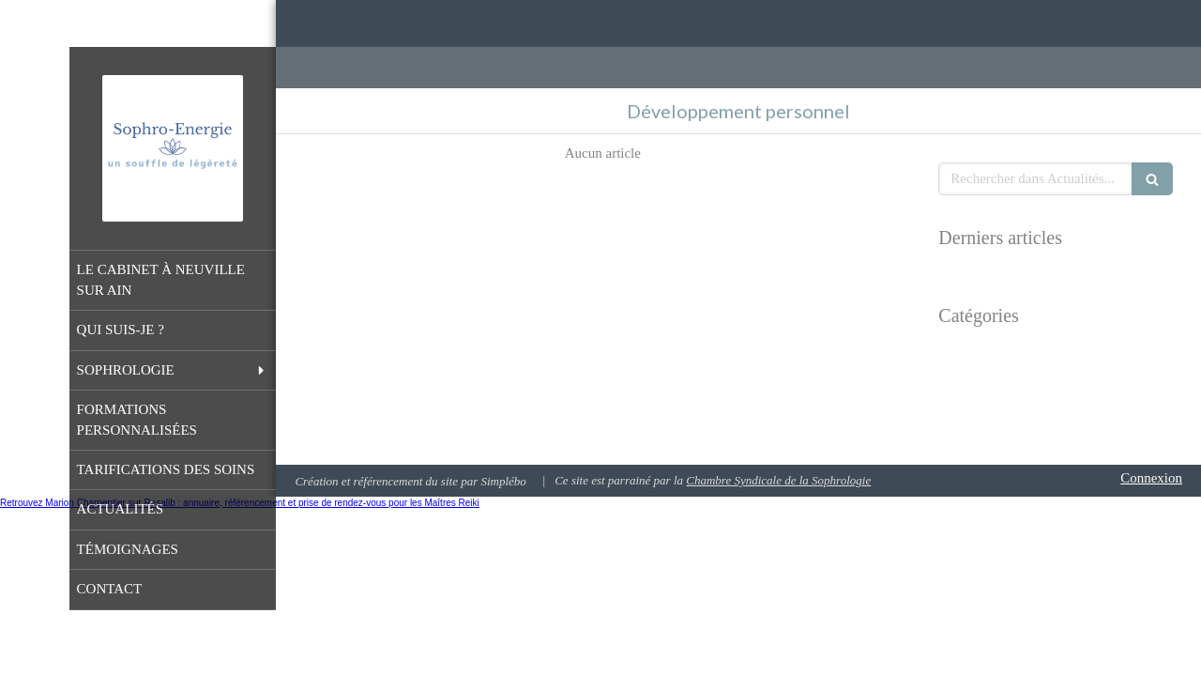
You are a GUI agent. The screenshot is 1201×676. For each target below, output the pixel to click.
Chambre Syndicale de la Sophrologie (778, 480)
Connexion (1151, 477)
